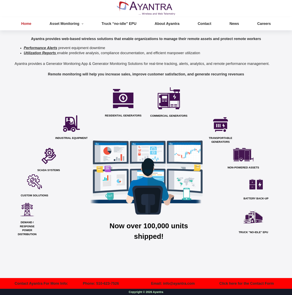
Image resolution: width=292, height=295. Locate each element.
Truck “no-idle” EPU (119, 24)
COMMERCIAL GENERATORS (168, 115)
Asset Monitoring (67, 23)
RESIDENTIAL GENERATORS (123, 115)
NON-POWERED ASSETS (243, 167)
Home (26, 24)
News (234, 24)
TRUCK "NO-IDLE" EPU (253, 232)
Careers (264, 24)
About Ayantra (167, 24)
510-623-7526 (107, 283)
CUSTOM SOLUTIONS (34, 195)
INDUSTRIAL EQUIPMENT (71, 138)
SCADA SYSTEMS (48, 170)
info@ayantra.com (179, 283)
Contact (204, 24)
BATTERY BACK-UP (256, 198)
